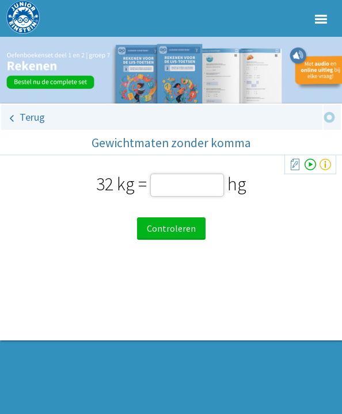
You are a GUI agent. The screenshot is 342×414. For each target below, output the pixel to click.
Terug (32, 117)
